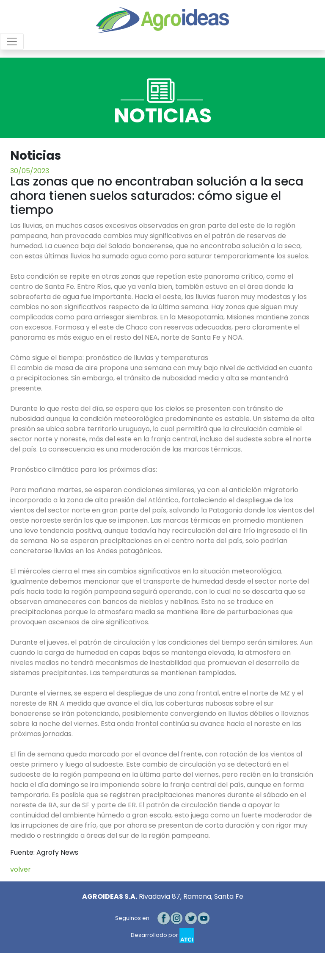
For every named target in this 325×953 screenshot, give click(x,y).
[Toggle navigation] (12, 41)
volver (20, 869)
